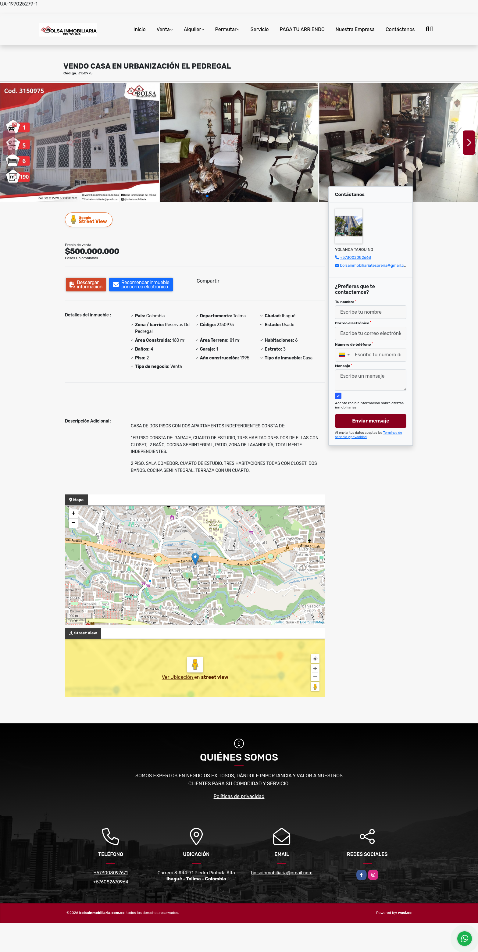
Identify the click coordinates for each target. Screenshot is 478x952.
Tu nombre (345, 301)
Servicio (260, 29)
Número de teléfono (354, 344)
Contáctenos (400, 29)
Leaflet (278, 622)
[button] (207, 196)
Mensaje (343, 365)
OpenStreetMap (312, 622)
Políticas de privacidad (239, 796)
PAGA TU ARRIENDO (302, 29)
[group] (79, 142)
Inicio (140, 29)
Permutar (226, 29)
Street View (89, 219)
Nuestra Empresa (355, 29)
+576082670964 (110, 882)
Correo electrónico (353, 323)
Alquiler (192, 29)
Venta (163, 29)
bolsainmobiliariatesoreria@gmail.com (375, 265)
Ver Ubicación (178, 677)
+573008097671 (111, 872)
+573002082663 (355, 257)
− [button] (73, 523)
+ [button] (73, 514)
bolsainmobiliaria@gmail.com (281, 872)
